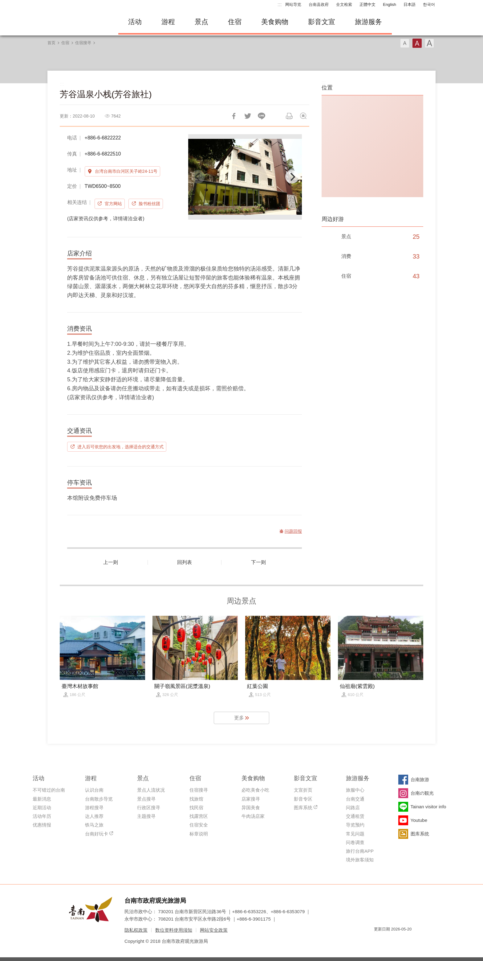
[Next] (292, 177)
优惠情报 (42, 824)
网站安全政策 (214, 930)
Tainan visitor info (428, 806)
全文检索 (344, 4)
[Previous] (198, 177)
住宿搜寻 (83, 42)
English (389, 4)
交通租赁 (355, 816)
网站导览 (293, 4)
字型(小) (404, 43)
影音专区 (303, 799)
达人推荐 (94, 816)
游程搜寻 (94, 807)
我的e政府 (378, 940)
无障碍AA (400, 940)
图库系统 (303, 807)
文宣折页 (303, 790)
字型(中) (417, 43)
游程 (168, 22)
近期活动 (42, 807)
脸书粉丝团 (149, 203)
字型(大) (429, 43)
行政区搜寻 (148, 807)
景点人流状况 (151, 790)
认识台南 (94, 790)
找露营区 (198, 816)
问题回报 (303, 116)
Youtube (419, 820)
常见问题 (355, 833)
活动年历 (42, 816)
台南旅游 (420, 779)
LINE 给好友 (261, 116)
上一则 (110, 562)
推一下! (248, 116)
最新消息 (42, 799)
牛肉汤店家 (253, 816)
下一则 (258, 562)
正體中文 (367, 4)
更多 (239, 717)
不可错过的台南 (49, 790)
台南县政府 (319, 4)
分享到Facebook (234, 116)
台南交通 (355, 799)
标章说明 (198, 833)
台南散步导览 (99, 799)
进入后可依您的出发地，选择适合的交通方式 (120, 446)
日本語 (410, 4)
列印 (289, 116)
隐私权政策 (136, 930)
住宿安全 (198, 824)
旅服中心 (355, 790)
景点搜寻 (146, 799)
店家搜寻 (251, 799)
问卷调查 (355, 842)
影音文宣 (321, 22)
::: (280, 4)
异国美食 (251, 807)
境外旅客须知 (360, 859)
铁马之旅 (94, 824)
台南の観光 (422, 793)
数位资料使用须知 (173, 930)
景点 (201, 22)
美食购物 (274, 22)
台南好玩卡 (96, 833)
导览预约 (355, 824)
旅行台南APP (360, 851)
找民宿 (196, 807)
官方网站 (113, 203)
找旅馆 (196, 799)
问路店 (353, 807)
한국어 (429, 4)
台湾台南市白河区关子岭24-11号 (126, 171)
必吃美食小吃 (255, 790)
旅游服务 (368, 22)
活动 (135, 22)
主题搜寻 (146, 816)
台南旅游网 (78, 21)
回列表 (184, 562)
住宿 (235, 22)
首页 (51, 42)
